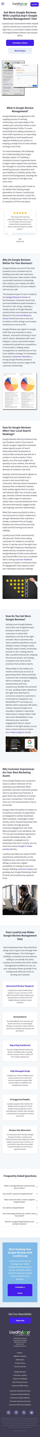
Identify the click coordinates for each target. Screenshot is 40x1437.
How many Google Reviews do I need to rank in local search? (19, 1214)
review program (17, 732)
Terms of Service (20, 1366)
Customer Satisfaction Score (20, 1391)
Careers (20, 1353)
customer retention (21, 356)
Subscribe (20, 1320)
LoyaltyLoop (20, 4)
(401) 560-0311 (20, 1344)
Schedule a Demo (20, 43)
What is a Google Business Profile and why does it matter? (19, 1187)
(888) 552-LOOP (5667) (20, 1342)
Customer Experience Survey (20, 1401)
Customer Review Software (20, 1394)
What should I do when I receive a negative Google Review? (19, 1200)
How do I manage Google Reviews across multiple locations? (19, 1222)
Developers (20, 1360)
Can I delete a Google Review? (13, 1208)
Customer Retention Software (20, 1405)
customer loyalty (25, 869)
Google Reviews (20, 1372)
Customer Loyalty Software (20, 1398)
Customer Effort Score (20, 1385)
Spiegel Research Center (17, 297)
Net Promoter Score (20, 1382)
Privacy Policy (20, 1363)
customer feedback (23, 559)
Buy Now (35, 4)
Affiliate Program (20, 1356)
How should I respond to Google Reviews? (18, 1194)
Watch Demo (20, 50)
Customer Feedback (20, 1379)
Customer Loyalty (20, 1375)
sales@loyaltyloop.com (20, 1346)
